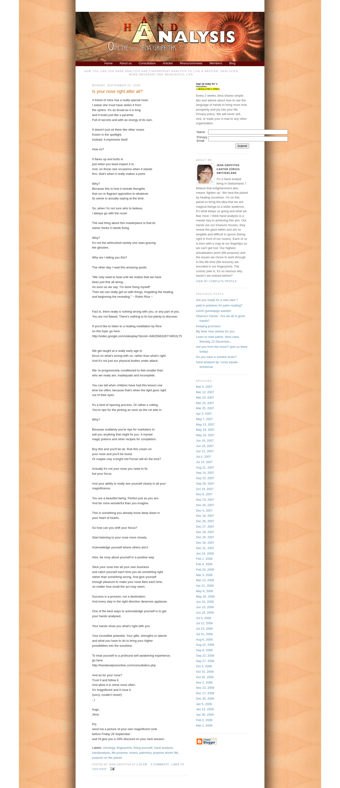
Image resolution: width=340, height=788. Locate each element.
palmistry (145, 752)
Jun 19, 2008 (205, 607)
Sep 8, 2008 (204, 650)
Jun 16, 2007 (205, 440)
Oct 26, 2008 (204, 677)
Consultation (147, 63)
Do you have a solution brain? (216, 357)
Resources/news (191, 63)
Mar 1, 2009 (204, 725)
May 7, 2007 (204, 419)
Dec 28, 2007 (205, 532)
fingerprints (124, 747)
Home (108, 63)
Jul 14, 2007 (204, 462)
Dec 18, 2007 (205, 515)
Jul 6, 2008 (203, 618)
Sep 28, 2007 (205, 483)
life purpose (120, 752)
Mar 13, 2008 (205, 580)
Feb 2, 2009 (204, 720)
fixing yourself (142, 747)
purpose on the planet (107, 757)
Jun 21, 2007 (205, 451)
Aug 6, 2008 (204, 639)
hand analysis (163, 747)
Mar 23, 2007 (205, 397)
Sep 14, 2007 (205, 472)
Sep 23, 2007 (205, 478)
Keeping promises (208, 326)
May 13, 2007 (205, 424)
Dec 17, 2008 (205, 693)
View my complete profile (216, 281)
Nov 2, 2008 (204, 682)
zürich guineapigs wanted (213, 311)
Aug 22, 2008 (205, 644)
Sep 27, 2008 (205, 661)
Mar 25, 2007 (205, 408)
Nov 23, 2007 (205, 499)
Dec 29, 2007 (205, 537)
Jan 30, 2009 (205, 714)
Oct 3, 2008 (204, 666)
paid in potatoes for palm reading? (219, 305)
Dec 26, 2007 (205, 521)
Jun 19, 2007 (205, 446)
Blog (232, 63)
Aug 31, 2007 (205, 467)
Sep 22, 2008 (205, 655)
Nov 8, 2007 (204, 494)
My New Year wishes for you (215, 331)
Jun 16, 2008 (205, 601)
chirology (109, 747)
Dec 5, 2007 (204, 510)
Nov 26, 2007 (205, 505)
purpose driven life (165, 752)
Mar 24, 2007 (205, 403)
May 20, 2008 (205, 596)
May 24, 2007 (205, 435)
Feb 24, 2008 (205, 569)
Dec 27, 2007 (205, 526)
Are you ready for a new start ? (217, 300)
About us (125, 63)
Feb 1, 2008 (204, 558)
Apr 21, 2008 (204, 585)
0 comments (160, 764)
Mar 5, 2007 (204, 386)
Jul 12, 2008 (204, 623)
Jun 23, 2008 (205, 612)
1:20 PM (141, 764)
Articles (168, 63)
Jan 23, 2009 (205, 709)
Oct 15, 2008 (204, 671)
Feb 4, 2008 (204, 564)
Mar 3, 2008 (204, 575)
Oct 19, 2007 (204, 489)
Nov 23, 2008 (205, 687)
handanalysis (101, 752)
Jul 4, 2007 (203, 456)
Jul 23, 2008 (204, 628)
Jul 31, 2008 (204, 634)
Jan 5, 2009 (204, 704)
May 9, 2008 (204, 591)
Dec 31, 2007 (205, 548)
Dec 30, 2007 (205, 542)
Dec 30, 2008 (205, 698)
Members (215, 63)
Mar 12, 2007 (205, 392)
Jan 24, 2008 (205, 553)
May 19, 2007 (205, 429)
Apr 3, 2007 (204, 413)
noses (133, 752)
